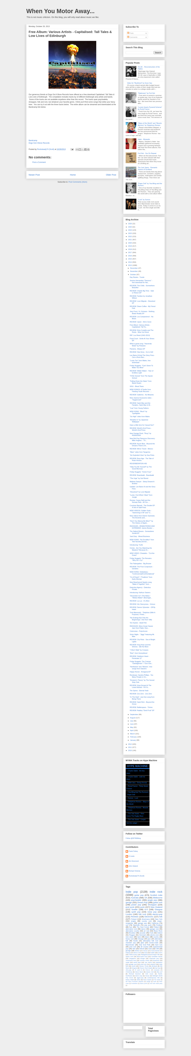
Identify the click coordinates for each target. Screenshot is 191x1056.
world (133, 966)
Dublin (152, 952)
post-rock (143, 964)
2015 (130, 259)
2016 (130, 256)
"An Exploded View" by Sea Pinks (142, 455)
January (133, 740)
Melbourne (157, 898)
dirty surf (159, 972)
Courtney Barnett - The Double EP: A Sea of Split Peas (142, 506)
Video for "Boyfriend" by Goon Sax (139, 83)
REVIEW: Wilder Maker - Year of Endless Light (141, 372)
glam (142, 943)
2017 (130, 252)
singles (133, 921)
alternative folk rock (150, 941)
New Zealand (156, 907)
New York (158, 919)
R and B (138, 970)
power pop (136, 905)
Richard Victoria (134, 871)
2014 (130, 262)
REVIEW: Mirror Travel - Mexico (141, 449)
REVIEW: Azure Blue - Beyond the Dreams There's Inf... (142, 444)
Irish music (149, 974)
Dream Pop (142, 902)
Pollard (156, 927)
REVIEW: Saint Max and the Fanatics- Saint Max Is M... (140, 404)
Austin (135, 941)
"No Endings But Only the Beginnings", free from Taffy (141, 619)
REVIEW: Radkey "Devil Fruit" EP (142, 710)
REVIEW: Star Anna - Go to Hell (141, 352)
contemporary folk (153, 978)
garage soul (133, 964)
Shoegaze (152, 905)
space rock (129, 956)
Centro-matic (153, 943)
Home (73, 175)
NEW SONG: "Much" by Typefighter (138, 412)
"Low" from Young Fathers (139, 408)
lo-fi (146, 909)
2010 (130, 750)
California (155, 923)
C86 (157, 949)
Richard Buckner (135, 974)
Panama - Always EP (137, 349)
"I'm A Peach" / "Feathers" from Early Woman (141, 578)
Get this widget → (132, 823)
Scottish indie (156, 895)
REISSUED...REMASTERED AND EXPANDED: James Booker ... (142, 527)
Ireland (159, 933)
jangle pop (152, 900)
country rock (147, 921)
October (133, 274)
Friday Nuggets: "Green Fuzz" (140, 472)
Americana (146, 919)
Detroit (141, 949)
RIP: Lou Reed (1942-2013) (140, 335)
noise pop (152, 912)
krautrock (156, 960)
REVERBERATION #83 (138, 463)
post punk (130, 907)
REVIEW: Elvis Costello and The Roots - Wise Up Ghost (141, 331)
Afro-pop (128, 970)
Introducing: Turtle (136, 545)
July (132, 721)
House (145, 951)
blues (147, 937)
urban (138, 979)
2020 (130, 243)
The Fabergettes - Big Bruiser (140, 563)
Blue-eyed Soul (142, 956)
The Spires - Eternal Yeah (139, 690)
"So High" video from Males (140, 416)
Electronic (149, 917)
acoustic (142, 933)
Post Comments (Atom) (77, 182)
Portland (159, 925)
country (156, 937)
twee (139, 937)
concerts (157, 970)
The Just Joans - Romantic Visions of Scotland (147, 168)
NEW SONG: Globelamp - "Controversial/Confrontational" (142, 573)
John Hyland (133, 866)
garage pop (142, 923)
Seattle (134, 909)
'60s (133, 949)
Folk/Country (133, 954)
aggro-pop (140, 978)
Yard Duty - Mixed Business (140, 536)
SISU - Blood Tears (137, 386)
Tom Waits (157, 979)
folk (160, 917)
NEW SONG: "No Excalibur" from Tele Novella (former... (142, 540)
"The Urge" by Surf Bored (139, 478)
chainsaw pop (154, 958)
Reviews (134, 917)
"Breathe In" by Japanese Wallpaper (139, 421)
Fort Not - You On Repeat (147, 153)
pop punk (148, 925)
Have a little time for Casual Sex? (142, 425)
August (133, 718)
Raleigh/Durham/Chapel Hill (150, 954)
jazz (149, 939)
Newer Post (34, 175)
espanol (152, 964)
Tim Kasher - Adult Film (138, 623)
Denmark (142, 935)
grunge (128, 951)
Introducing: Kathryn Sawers (140, 592)
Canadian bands (156, 956)
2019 (130, 246)
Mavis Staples (147, 979)
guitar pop (139, 895)
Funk (151, 933)
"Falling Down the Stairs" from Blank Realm (140, 382)
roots (150, 949)
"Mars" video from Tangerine (140, 452)
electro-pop (157, 914)
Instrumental (155, 951)
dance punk (143, 983)
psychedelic (136, 900)
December (134, 268)
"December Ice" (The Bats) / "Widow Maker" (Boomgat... (141, 597)
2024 (130, 230)
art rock (146, 931)
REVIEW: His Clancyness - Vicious (142, 604)
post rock (132, 947)
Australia (134, 898)
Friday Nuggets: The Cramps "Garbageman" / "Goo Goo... (141, 662)
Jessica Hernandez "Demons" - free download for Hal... (141, 281)
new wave (129, 937)
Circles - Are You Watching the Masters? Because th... (141, 549)
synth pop (136, 912)
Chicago (141, 939)
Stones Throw (143, 966)
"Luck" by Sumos (144, 199)
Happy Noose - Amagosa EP (140, 672)
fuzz (130, 927)
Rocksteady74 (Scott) (136, 876)
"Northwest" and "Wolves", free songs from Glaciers (141, 668)
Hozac (147, 976)
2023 (130, 233)
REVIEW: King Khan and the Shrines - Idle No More (140, 646)
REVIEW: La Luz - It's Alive (139, 601)
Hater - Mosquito (144, 139)
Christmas (129, 972)
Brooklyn (132, 933)
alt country (145, 947)
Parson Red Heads (146, 968)
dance (143, 929)
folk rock (142, 914)
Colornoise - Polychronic (138, 631)
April (132, 730)
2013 (130, 265)
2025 (130, 227)
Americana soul (131, 960)
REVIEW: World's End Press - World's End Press (140, 429)
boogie (142, 958)
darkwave (159, 962)
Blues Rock (158, 931)
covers (160, 952)
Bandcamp (33, 140)
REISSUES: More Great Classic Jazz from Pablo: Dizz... (141, 627)
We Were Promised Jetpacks (135, 981)
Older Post (111, 175)
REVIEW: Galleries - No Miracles (142, 395)
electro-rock (154, 935)
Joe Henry (148, 962)
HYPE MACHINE (137, 766)
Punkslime (134, 983)
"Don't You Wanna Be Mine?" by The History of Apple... (141, 522)
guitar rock (157, 902)
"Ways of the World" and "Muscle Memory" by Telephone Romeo (150, 124)
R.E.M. (148, 970)
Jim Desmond (134, 861)
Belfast (137, 951)
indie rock (156, 891)
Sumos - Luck (133, 798)
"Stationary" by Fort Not (146, 93)
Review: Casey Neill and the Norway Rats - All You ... (140, 501)
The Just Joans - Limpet (136, 819)
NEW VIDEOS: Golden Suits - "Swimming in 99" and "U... (140, 511)
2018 (130, 249)
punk (142, 907)
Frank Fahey (133, 851)
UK (145, 898)
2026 (130, 224)
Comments (132, 37)
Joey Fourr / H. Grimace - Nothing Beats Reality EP (142, 312)
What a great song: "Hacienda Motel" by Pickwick (140, 344)
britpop (128, 952)
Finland (134, 919)
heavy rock (130, 939)
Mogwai (134, 968)
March (132, 734)
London (129, 914)
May (132, 727)
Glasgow (158, 909)
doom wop (138, 976)
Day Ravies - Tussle (137, 277)
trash (154, 981)
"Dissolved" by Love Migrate (140, 492)
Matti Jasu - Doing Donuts (137, 783)
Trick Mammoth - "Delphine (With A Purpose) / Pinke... (142, 613)
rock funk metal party (156, 983)
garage (129, 902)
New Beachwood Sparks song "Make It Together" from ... (141, 583)
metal (127, 962)
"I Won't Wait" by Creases (139, 650)
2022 (130, 236)
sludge (148, 981)
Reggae (132, 935)
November (134, 271)
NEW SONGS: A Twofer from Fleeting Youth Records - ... (141, 390)
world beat (137, 962)
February (133, 737)
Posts (130, 33)
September (134, 714)
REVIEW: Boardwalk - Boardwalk (142, 475)
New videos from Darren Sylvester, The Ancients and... (142, 517)
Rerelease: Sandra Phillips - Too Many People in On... (141, 676)
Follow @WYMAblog (133, 838)
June (132, 724)
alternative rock (131, 929)
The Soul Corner (143, 927)
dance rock (137, 952)
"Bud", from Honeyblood (138, 653)
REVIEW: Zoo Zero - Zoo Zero (141, 694)
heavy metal (130, 979)
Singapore (132, 958)
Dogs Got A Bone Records (39, 143)
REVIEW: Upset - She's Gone (140, 322)
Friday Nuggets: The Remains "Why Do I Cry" (140, 559)
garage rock (154, 929)
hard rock (158, 945)
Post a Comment (39, 162)
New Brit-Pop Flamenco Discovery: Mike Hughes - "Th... (142, 439)
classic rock (150, 972)
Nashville (136, 925)
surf (127, 925)
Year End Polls (144, 945)
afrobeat (154, 966)
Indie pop (132, 891)
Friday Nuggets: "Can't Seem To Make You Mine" (141, 366)
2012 (130, 744)
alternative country (132, 931)
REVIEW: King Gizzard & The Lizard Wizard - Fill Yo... (140, 686)
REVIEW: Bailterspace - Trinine (141, 707)
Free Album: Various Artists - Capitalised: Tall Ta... (140, 326)
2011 (130, 747)
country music (144, 960)
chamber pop (131, 943)
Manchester (130, 945)
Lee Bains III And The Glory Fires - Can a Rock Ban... (142, 356)
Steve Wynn (139, 972)
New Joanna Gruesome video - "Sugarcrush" (141, 399)
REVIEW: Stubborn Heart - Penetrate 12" (139, 657)
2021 (130, 239)
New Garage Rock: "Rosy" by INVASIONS (140, 434)
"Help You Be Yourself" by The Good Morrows (141, 468)
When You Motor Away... (60, 11)
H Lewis (131, 856)
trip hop (157, 968)
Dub (145, 952)
